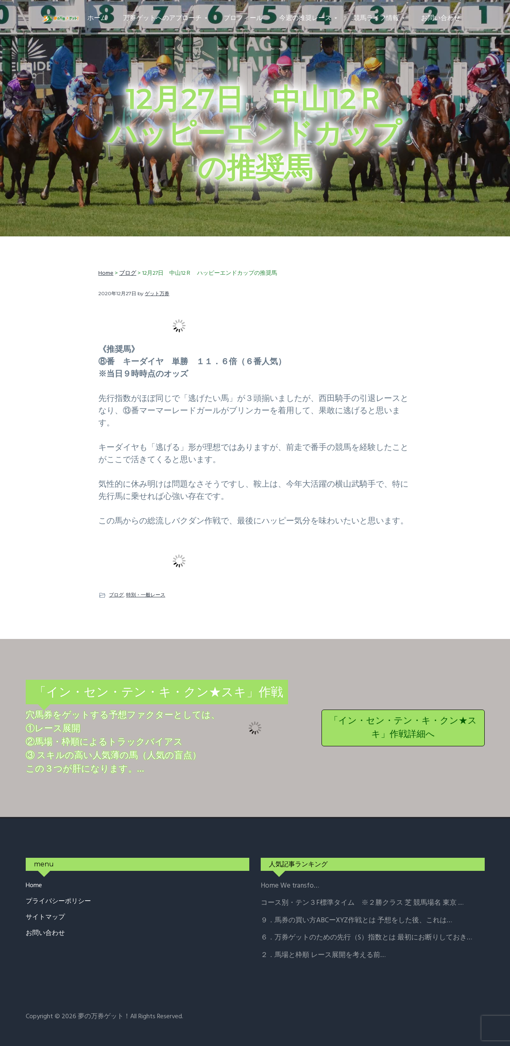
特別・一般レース (145, 595)
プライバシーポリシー (58, 902)
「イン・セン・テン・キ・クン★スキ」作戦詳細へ (403, 728)
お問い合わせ (45, 933)
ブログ (116, 595)
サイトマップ (45, 917)
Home (34, 886)
